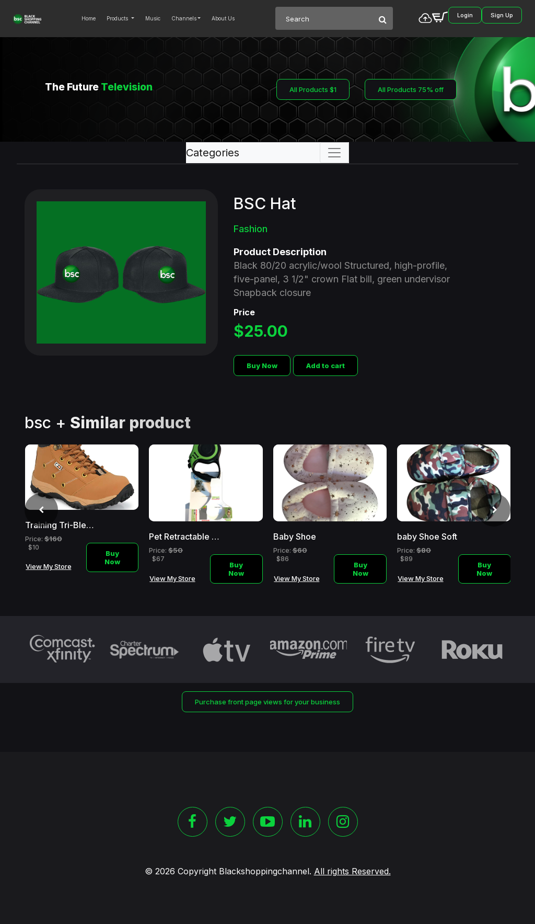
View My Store (49, 566)
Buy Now (262, 365)
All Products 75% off (411, 89)
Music (152, 18)
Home (89, 18)
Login (465, 15)
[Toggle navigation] (334, 152)
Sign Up (502, 15)
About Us (223, 18)
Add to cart (325, 365)
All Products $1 (312, 89)
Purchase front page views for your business (267, 702)
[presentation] (41, 510)
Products (118, 18)
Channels (183, 18)
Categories (212, 152)
